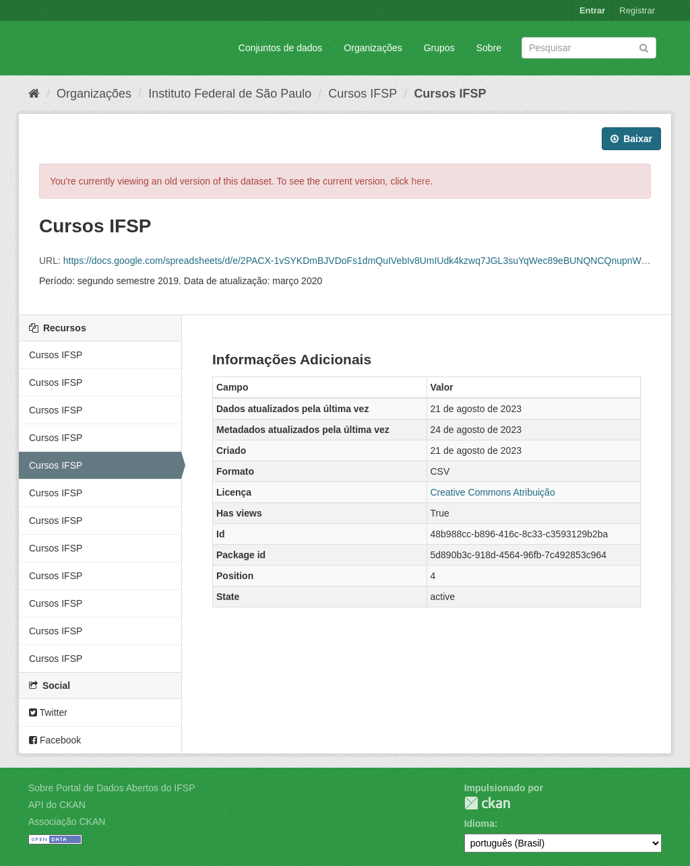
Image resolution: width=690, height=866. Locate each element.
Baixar (631, 138)
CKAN (487, 803)
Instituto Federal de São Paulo (229, 93)
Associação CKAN (66, 821)
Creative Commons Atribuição (493, 492)
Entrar (592, 10)
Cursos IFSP (362, 93)
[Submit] (644, 47)
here (421, 181)
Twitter (48, 712)
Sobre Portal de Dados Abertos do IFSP (111, 787)
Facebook (55, 740)
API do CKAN (57, 804)
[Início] (34, 93)
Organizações (373, 47)
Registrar (637, 10)
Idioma (479, 823)
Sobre (488, 47)
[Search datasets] (589, 48)
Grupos (439, 47)
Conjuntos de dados (281, 47)
